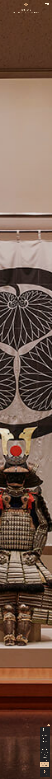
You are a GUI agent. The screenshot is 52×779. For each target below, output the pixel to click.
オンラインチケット (44, 764)
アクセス (44, 773)
